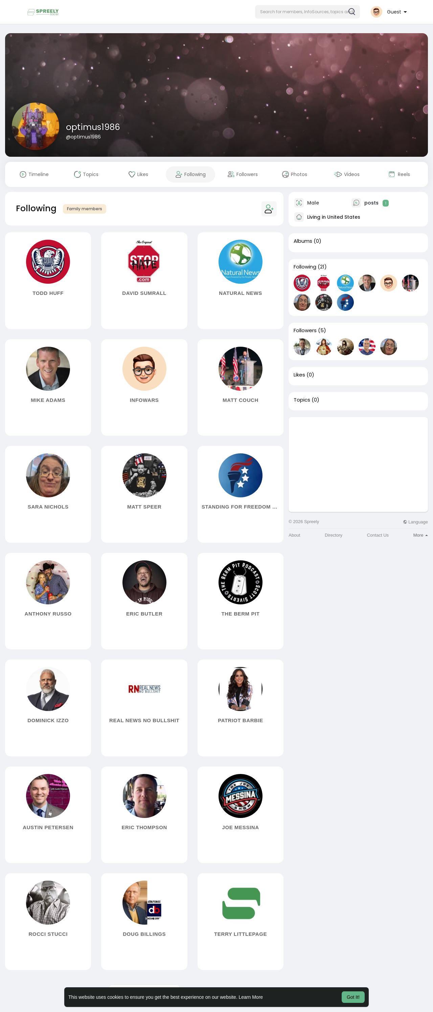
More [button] (420, 535)
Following (305, 267)
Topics (302, 400)
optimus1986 (93, 127)
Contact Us (378, 535)
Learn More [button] (251, 997)
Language (415, 522)
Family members (84, 209)
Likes (299, 375)
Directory (333, 535)
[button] (307, 12)
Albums (303, 241)
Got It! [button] (353, 997)
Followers (305, 330)
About (294, 535)
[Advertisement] (358, 464)
